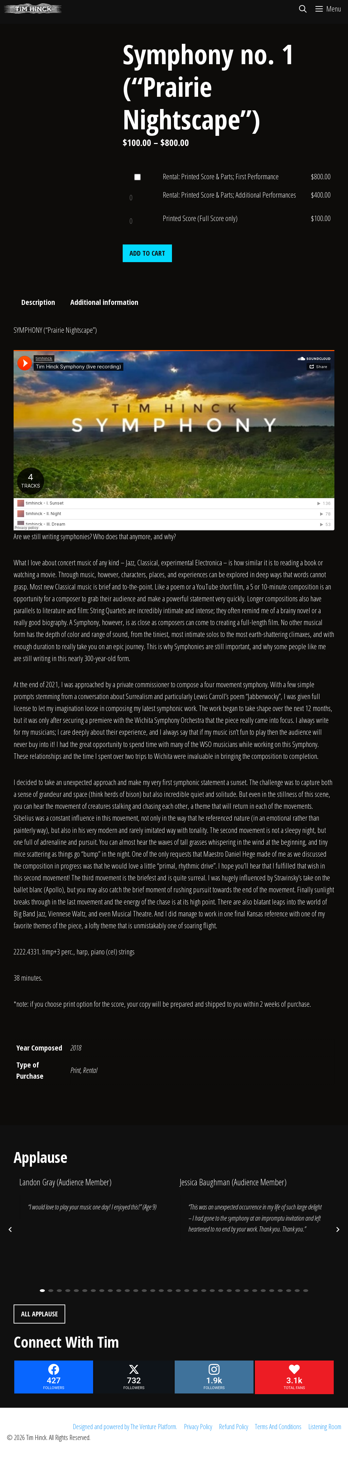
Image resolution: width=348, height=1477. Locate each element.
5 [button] (76, 1290)
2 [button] (50, 1290)
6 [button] (84, 1290)
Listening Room (324, 1426)
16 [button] (169, 1290)
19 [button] (195, 1290)
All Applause (39, 1313)
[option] (94, 1202)
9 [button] (110, 1290)
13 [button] (144, 1290)
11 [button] (127, 1290)
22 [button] (220, 1290)
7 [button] (93, 1290)
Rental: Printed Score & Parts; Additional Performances (229, 194)
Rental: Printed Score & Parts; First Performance (221, 176)
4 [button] (67, 1290)
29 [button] (280, 1290)
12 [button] (135, 1290)
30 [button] (288, 1290)
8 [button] (101, 1290)
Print (75, 1070)
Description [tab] (38, 302)
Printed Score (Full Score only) (200, 218)
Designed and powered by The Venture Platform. (125, 1426)
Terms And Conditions (278, 1426)
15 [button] (161, 1290)
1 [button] (42, 1290)
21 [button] (212, 1290)
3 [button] (59, 1290)
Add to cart (147, 253)
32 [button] (305, 1290)
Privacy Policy (198, 1426)
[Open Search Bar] (302, 8)
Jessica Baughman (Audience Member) (233, 1182)
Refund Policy (233, 1426)
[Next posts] (338, 1229)
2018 (75, 1047)
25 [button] (246, 1290)
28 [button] (271, 1290)
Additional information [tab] (104, 302)
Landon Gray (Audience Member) (65, 1182)
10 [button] (118, 1290)
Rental (90, 1070)
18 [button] (186, 1290)
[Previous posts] (10, 1229)
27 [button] (263, 1290)
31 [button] (297, 1290)
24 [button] (237, 1290)
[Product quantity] (131, 197)
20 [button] (203, 1290)
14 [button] (152, 1290)
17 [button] (178, 1290)
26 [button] (254, 1290)
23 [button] (229, 1290)
